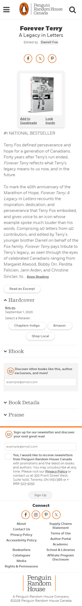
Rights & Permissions (21, 566)
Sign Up (40, 495)
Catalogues (21, 555)
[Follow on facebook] (25, 516)
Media (21, 561)
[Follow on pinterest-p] (46, 516)
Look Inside (50, 121)
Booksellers (21, 550)
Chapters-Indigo (27, 326)
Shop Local (40, 336)
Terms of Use (61, 533)
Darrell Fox (49, 42)
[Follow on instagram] (36, 516)
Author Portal (60, 539)
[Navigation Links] (6, 9)
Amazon (59, 326)
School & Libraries (61, 550)
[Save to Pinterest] (52, 58)
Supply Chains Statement (60, 526)
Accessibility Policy (21, 540)
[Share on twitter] (40, 58)
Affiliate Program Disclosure (60, 557)
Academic (60, 544)
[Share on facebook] (28, 58)
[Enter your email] (40, 382)
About (21, 524)
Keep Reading (38, 277)
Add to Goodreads (28, 121)
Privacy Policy (56, 471)
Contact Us (21, 529)
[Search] (72, 9)
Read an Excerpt (22, 289)
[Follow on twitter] (56, 516)
